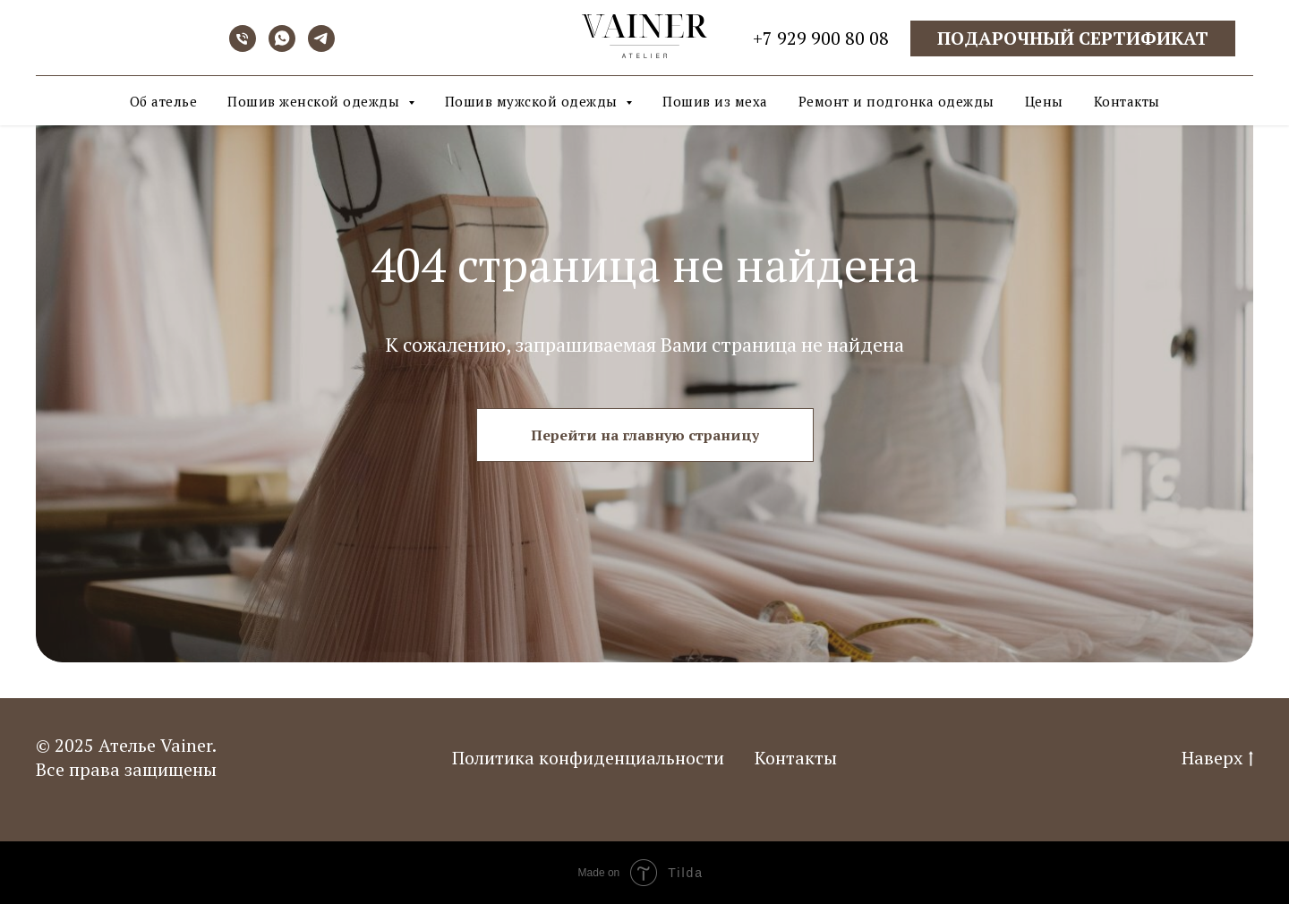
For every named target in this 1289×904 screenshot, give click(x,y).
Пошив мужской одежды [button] (533, 101)
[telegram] (321, 47)
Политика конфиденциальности (588, 758)
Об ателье (164, 101)
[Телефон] (242, 47)
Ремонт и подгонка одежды (896, 101)
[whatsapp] (282, 47)
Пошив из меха (715, 101)
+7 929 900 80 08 (821, 38)
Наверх (1217, 758)
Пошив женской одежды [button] (315, 101)
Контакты (1127, 101)
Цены (1044, 101)
